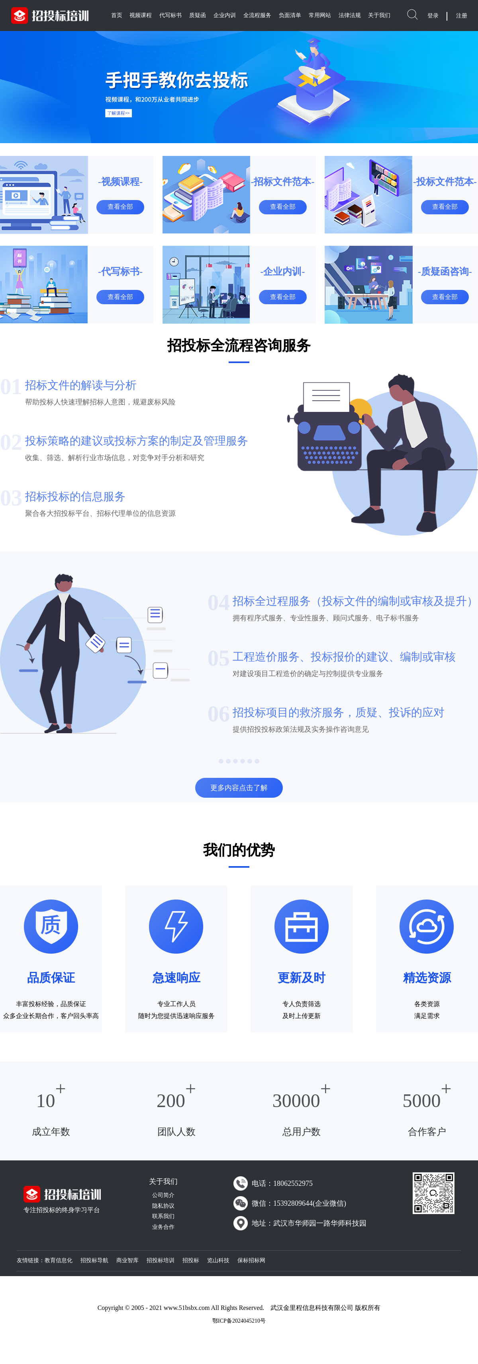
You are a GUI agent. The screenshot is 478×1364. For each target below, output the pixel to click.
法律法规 (350, 15)
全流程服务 (257, 15)
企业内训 (225, 15)
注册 (461, 16)
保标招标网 (251, 1260)
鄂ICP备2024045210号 (239, 1321)
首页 (116, 15)
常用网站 (320, 15)
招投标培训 (160, 1260)
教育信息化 (58, 1260)
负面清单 (290, 15)
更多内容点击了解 (239, 788)
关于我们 (379, 15)
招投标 (190, 1260)
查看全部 (120, 206)
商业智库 (127, 1260)
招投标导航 (94, 1260)
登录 (433, 16)
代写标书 (170, 15)
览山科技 (218, 1260)
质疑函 (197, 15)
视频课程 (140, 15)
